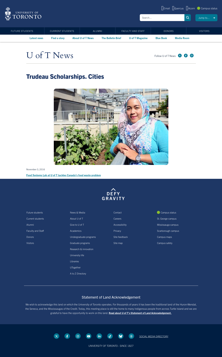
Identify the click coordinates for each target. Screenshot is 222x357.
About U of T (76, 218)
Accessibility (120, 224)
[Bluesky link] (120, 336)
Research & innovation (81, 249)
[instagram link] (192, 55)
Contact (118, 212)
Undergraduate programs (83, 236)
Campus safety (164, 242)
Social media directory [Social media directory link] (153, 336)
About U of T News (83, 38)
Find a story (57, 38)
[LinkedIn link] (99, 336)
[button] (206, 17)
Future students (22, 30)
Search (187, 17)
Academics (75, 230)
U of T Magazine (138, 38)
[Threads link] (131, 336)
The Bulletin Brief (111, 38)
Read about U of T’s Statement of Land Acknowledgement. (140, 312)
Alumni (97, 30)
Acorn (191, 8)
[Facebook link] (186, 55)
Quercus (179, 8)
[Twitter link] (180, 55)
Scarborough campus (168, 230)
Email (167, 8)
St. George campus (166, 218)
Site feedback (121, 236)
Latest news (36, 38)
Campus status (209, 8)
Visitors (204, 30)
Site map (118, 242)
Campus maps (164, 236)
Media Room (182, 38)
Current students (62, 30)
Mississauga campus (167, 224)
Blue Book (161, 38)
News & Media (77, 212)
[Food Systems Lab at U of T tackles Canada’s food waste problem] (111, 133)
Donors (169, 30)
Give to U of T (77, 224)
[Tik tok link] (110, 336)
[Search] (162, 17)
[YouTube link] (88, 336)
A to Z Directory (78, 273)
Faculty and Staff (133, 30)
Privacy (117, 230)
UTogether (75, 267)
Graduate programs (80, 242)
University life (77, 255)
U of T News (49, 55)
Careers (117, 218)
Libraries (74, 261)
